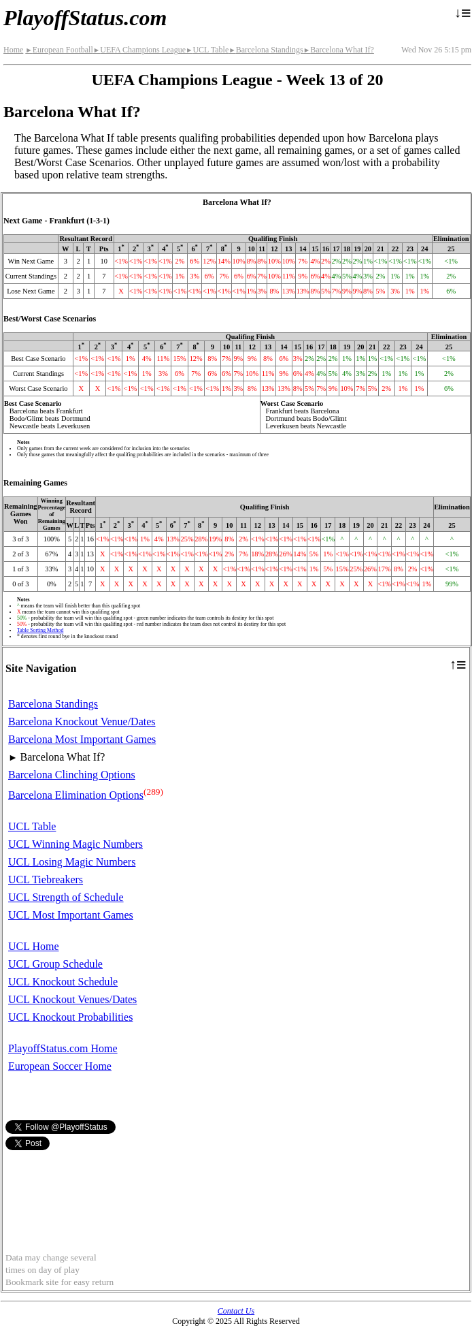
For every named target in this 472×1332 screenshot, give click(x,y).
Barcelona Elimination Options (76, 795)
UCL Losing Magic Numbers (71, 862)
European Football (58, 49)
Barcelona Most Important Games (82, 739)
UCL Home (33, 946)
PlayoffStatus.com (85, 17)
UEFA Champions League (139, 49)
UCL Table (207, 49)
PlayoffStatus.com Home (63, 1048)
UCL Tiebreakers (45, 879)
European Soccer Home (60, 1066)
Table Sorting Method (40, 630)
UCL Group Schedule (55, 964)
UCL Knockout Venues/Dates (72, 999)
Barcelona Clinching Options (71, 774)
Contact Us (236, 1311)
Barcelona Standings (266, 49)
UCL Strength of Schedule (66, 897)
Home (13, 49)
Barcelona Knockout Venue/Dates (82, 721)
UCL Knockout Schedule (63, 981)
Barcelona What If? (338, 49)
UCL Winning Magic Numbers (75, 844)
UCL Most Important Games (70, 915)
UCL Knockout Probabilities (70, 1017)
